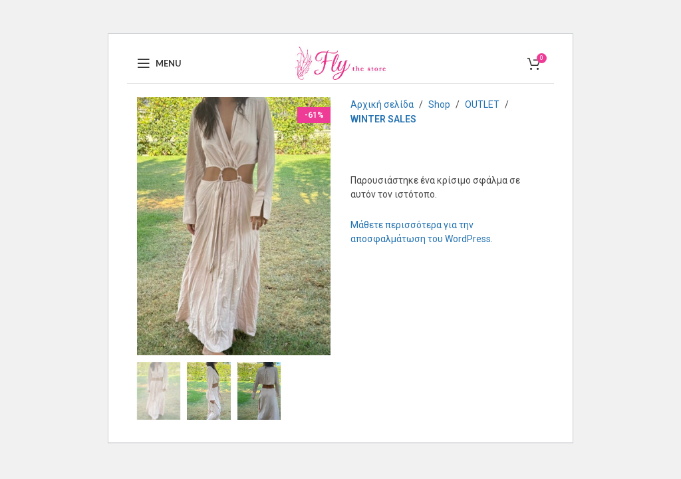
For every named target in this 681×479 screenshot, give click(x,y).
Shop (439, 104)
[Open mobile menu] (159, 63)
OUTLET (482, 104)
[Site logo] (340, 62)
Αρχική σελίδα (382, 104)
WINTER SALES (383, 119)
